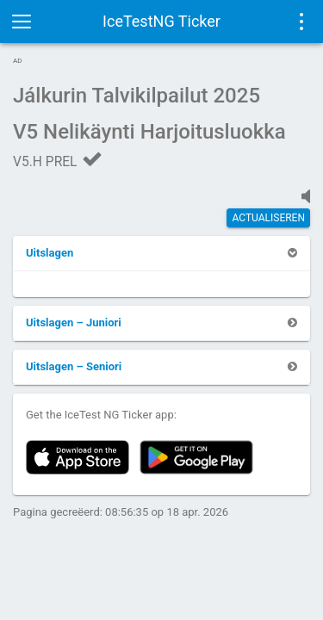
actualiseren (268, 218)
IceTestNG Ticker (161, 21)
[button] (49, 252)
